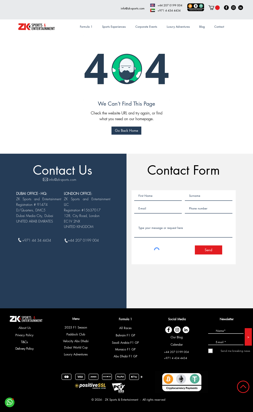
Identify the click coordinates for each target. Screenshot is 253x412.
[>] (248, 337)
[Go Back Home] (126, 131)
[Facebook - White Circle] (168, 329)
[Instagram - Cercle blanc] (177, 329)
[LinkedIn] (240, 7)
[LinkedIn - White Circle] (186, 329)
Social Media (177, 319)
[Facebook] (226, 7)
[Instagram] (233, 7)
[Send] (208, 249)
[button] (214, 7)
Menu (76, 319)
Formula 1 (125, 319)
